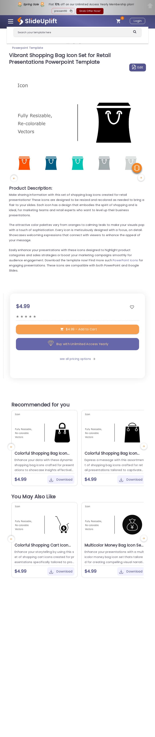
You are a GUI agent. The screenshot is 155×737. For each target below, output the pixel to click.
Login (138, 21)
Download (60, 479)
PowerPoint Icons (125, 260)
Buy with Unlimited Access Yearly (77, 344)
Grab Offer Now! (90, 11)
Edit (137, 67)
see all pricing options (77, 359)
